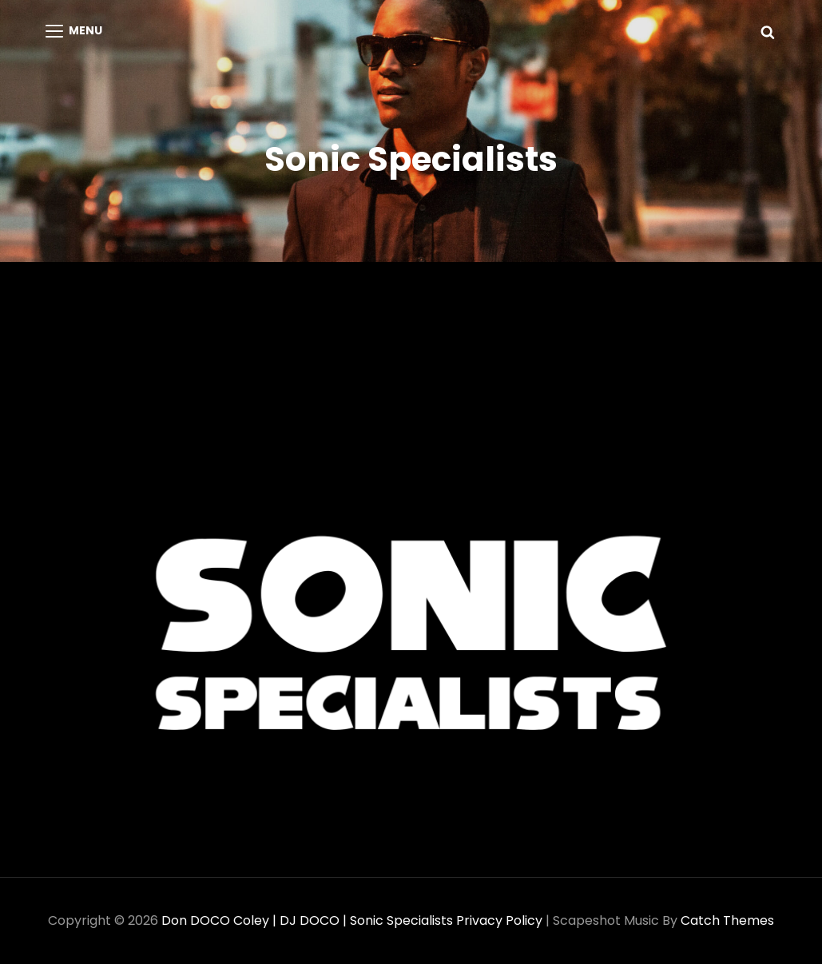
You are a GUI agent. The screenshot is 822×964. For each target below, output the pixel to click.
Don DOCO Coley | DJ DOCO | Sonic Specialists (307, 920)
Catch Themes (727, 920)
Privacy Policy (499, 920)
